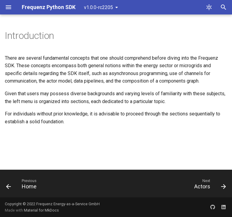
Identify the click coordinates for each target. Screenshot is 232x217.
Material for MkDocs (41, 210)
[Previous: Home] (22, 185)
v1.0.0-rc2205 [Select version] (98, 7)
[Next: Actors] (209, 185)
